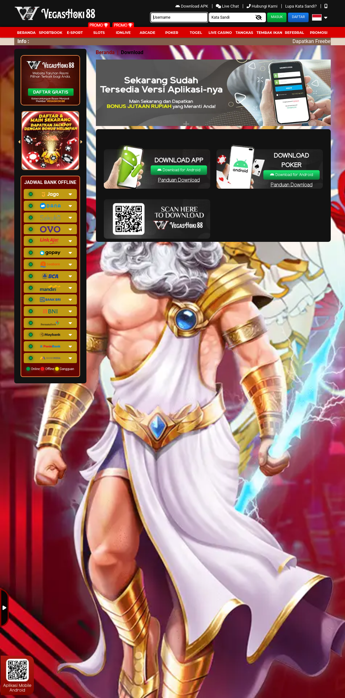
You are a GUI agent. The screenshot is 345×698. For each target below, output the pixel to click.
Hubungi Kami (263, 6)
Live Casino (220, 32)
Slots (99, 32)
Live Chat (228, 6)
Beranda (26, 32)
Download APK (192, 6)
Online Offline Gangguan (50, 369)
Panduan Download (179, 180)
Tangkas (244, 32)
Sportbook (50, 32)
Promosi (319, 32)
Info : (23, 41)
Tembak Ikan (269, 32)
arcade (147, 32)
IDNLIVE (123, 32)
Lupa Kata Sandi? (301, 6)
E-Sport (75, 32)
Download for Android (178, 170)
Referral (294, 32)
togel (196, 32)
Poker (171, 32)
